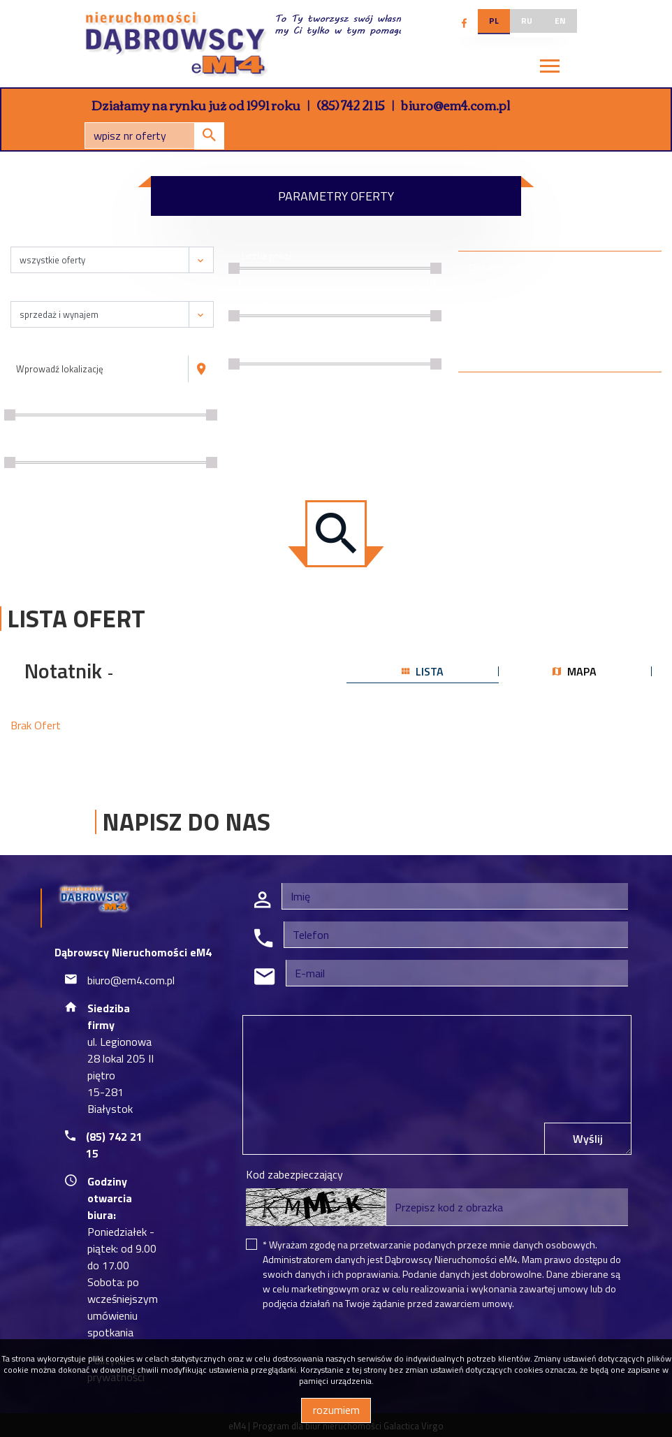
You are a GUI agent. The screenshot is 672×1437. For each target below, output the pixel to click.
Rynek (584, 268)
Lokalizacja (39, 348)
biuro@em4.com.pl (455, 105)
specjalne (504, 304)
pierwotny (609, 287)
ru (526, 20)
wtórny (603, 304)
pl (494, 20)
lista (423, 671)
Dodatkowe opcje (504, 268)
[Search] (154, 135)
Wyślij (588, 1138)
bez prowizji (509, 321)
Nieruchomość (46, 239)
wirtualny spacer (518, 354)
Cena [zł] (35, 402)
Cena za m (264, 304)
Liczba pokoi (266, 256)
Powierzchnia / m (54, 451)
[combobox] (99, 369)
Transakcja (38, 293)
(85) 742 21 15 (350, 105)
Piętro (254, 351)
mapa (575, 671)
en (560, 20)
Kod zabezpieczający (294, 1174)
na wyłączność (514, 337)
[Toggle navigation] (550, 69)
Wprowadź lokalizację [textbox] (59, 369)
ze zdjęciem (509, 287)
